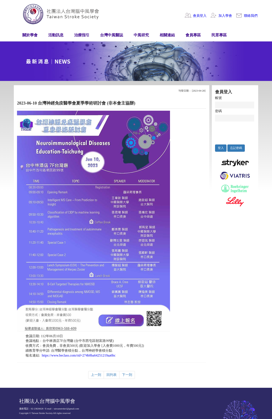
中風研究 (141, 35)
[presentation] (234, 132)
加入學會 (225, 15)
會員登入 (200, 15)
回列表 (111, 375)
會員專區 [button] (193, 35)
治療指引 (81, 35)
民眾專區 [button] (219, 35)
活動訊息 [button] (56, 35)
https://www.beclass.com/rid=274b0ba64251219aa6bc (78, 355)
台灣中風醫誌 (111, 35)
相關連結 (167, 35)
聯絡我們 (251, 15)
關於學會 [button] (30, 35)
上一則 (96, 375)
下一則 (127, 375)
